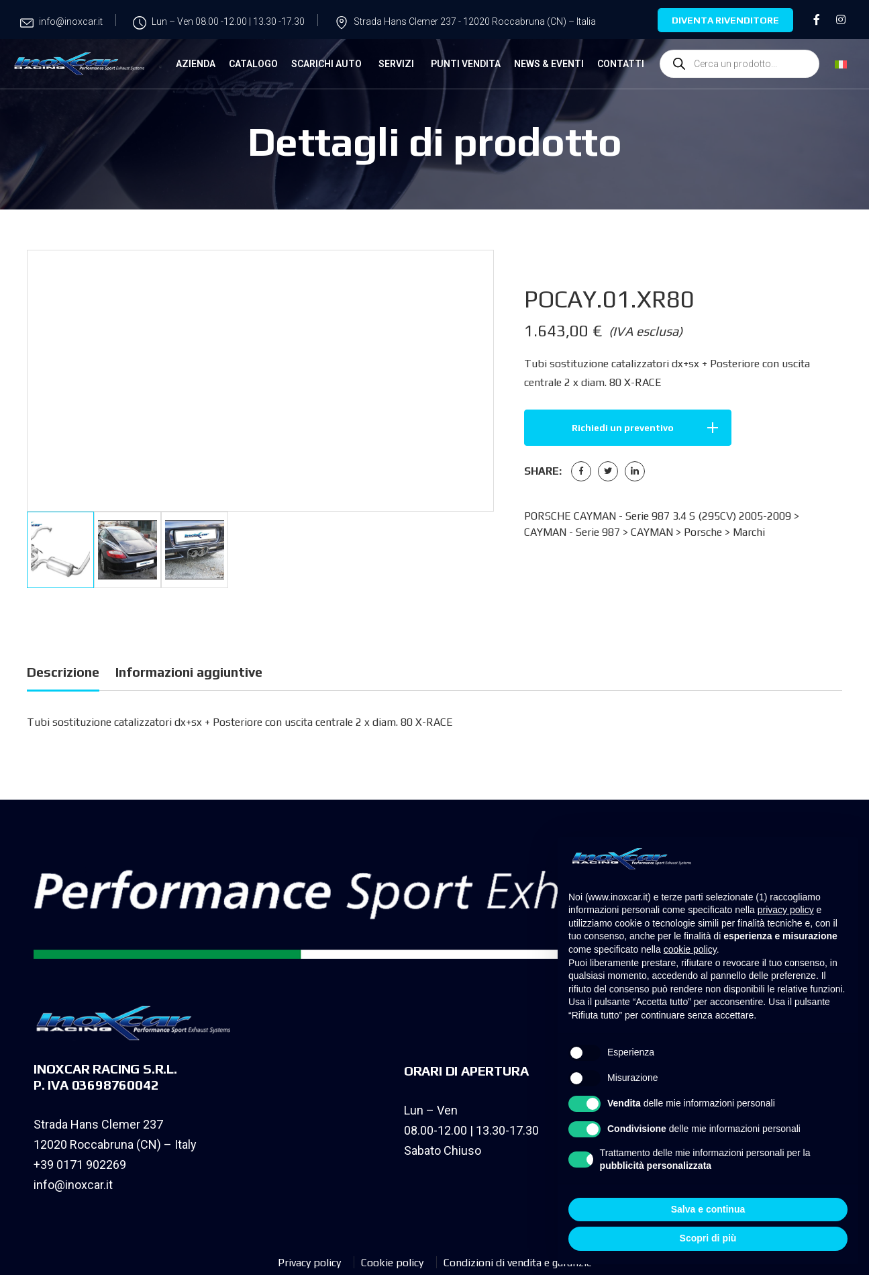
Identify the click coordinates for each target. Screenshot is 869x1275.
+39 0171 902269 (80, 1165)
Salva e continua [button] (708, 1209)
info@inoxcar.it (73, 1185)
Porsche (703, 532)
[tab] (63, 674)
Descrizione (63, 671)
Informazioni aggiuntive (188, 671)
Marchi (749, 532)
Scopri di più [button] (708, 1238)
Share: (543, 471)
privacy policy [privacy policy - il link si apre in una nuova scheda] (786, 909)
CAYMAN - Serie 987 (572, 532)
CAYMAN (652, 532)
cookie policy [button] (690, 949)
